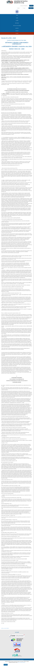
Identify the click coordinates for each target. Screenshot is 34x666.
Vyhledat (31, 5)
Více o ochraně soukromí (21, 662)
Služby (17, 20)
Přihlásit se (31, 8)
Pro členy (17, 23)
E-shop (17, 33)
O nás (17, 17)
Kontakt (17, 28)
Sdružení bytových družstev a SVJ (17, 2)
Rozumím (5, 664)
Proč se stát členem (17, 25)
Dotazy (17, 30)
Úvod (17, 15)
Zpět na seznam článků (5, 628)
